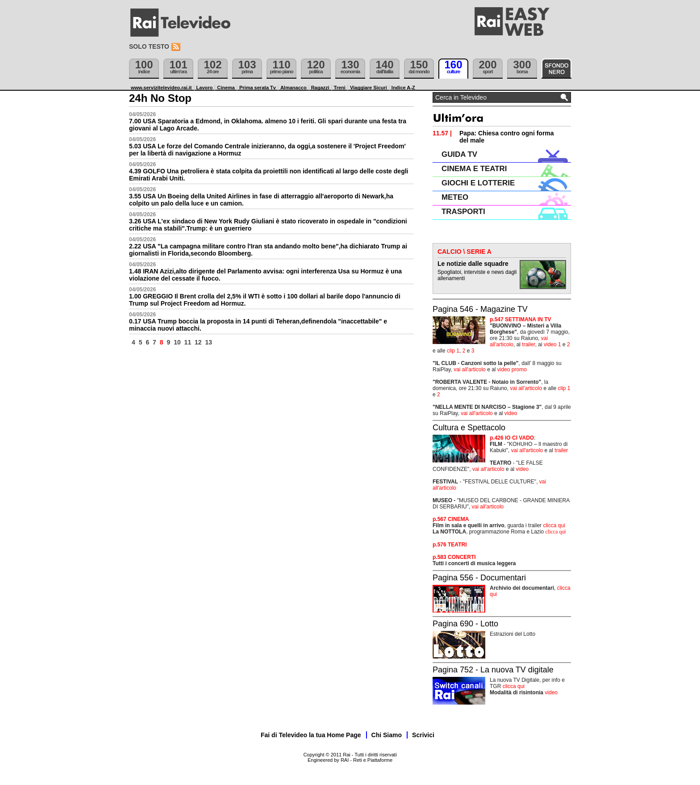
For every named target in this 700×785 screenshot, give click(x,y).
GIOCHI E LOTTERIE (478, 183)
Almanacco (293, 87)
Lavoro (204, 87)
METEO (455, 197)
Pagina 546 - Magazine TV (480, 309)
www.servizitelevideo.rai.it (161, 87)
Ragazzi (320, 87)
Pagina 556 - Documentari (479, 577)
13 (208, 342)
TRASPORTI (463, 211)
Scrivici (423, 735)
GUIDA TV (459, 154)
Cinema (226, 87)
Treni (340, 87)
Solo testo (149, 46)
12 (198, 342)
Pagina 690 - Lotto (465, 623)
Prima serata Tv (257, 87)
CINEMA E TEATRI (474, 168)
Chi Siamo (386, 735)
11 (188, 342)
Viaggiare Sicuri (368, 87)
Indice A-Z (403, 87)
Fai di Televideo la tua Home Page (311, 735)
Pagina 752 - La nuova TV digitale (493, 669)
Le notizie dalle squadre (473, 263)
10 (177, 342)
